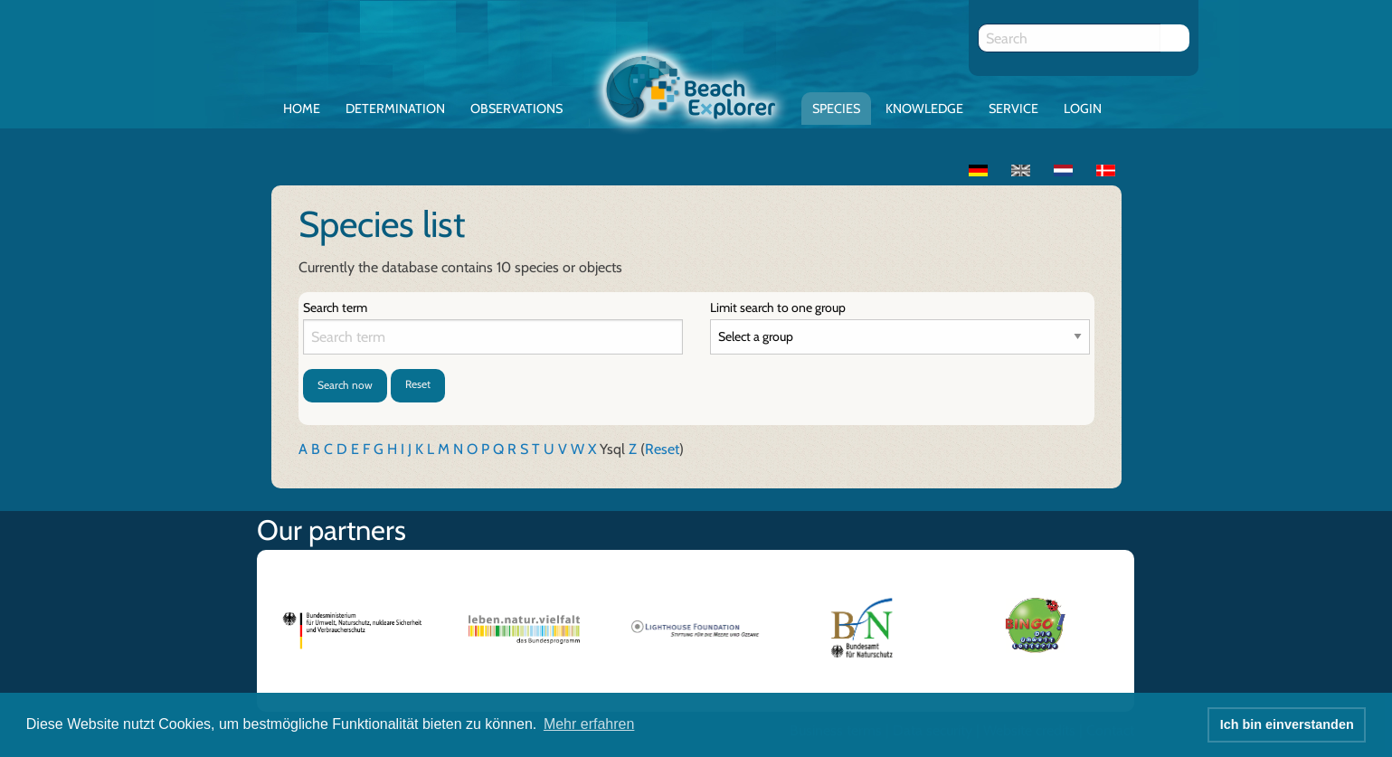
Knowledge (924, 108)
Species (836, 108)
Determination (395, 108)
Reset (418, 384)
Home (301, 108)
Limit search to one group (778, 307)
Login (1083, 108)
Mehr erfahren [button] (589, 724)
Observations (516, 108)
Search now (345, 385)
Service (1013, 108)
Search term (335, 307)
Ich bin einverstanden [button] (1287, 724)
